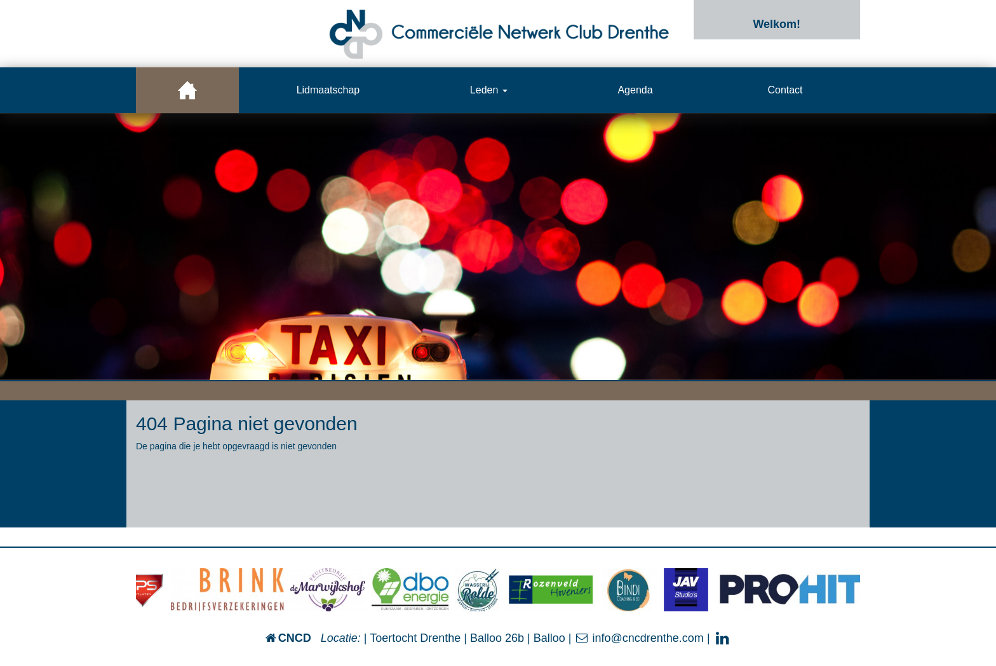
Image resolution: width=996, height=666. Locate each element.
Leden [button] (489, 90)
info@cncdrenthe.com (639, 638)
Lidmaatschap (328, 90)
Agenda (634, 90)
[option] (498, 246)
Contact (784, 90)
